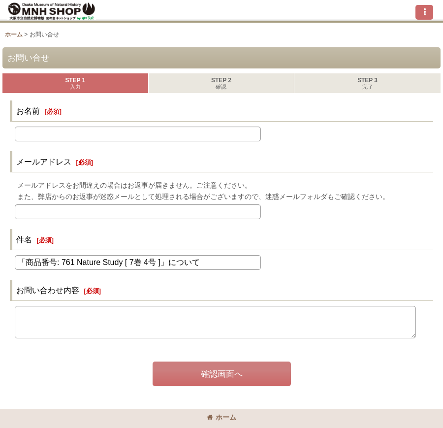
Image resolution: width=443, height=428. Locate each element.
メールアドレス (43, 161)
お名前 (28, 110)
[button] (424, 12)
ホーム (221, 417)
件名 (24, 239)
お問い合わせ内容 (47, 290)
